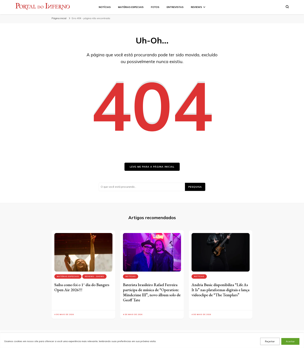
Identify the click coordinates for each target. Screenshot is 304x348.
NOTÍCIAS (105, 7)
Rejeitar (270, 341)
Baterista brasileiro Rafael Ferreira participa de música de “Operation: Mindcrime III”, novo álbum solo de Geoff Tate (152, 292)
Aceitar (290, 341)
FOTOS (155, 7)
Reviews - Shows (94, 276)
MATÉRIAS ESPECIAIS (130, 7)
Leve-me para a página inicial (152, 166)
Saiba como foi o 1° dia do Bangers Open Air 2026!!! (81, 287)
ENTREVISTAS (175, 7)
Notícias (130, 276)
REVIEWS (196, 7)
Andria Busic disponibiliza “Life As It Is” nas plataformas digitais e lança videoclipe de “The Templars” (220, 289)
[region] (152, 340)
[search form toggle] (287, 6)
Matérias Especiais (68, 276)
